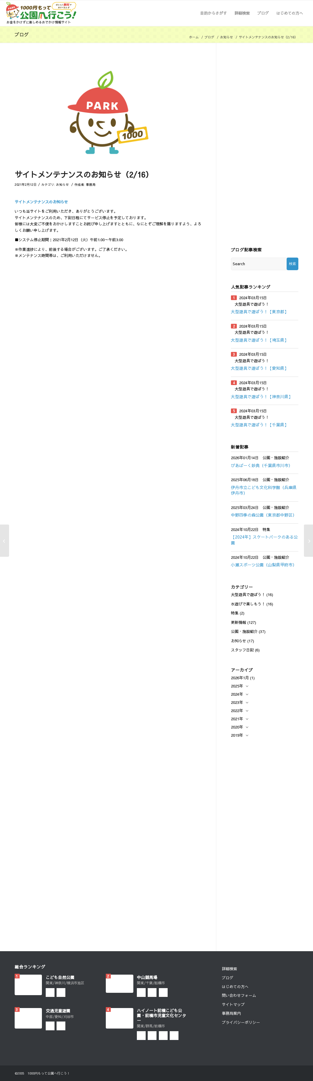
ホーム (194, 37)
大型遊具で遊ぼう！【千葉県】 (259, 425)
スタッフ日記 (242, 650)
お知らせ (226, 37)
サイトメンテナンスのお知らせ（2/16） (84, 174)
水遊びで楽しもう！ (248, 604)
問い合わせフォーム (239, 995)
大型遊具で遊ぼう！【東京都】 (259, 311)
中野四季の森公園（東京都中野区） (264, 515)
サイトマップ (233, 1004)
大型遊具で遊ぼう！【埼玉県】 (259, 340)
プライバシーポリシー (241, 1022)
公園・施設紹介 (244, 631)
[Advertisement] (264, 146)
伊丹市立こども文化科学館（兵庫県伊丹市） (264, 490)
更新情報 (238, 622)
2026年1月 (240, 677)
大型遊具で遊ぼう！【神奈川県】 (261, 396)
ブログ (22, 34)
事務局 (91, 184)
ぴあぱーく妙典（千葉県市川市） (261, 465)
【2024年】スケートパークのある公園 (264, 540)
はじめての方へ (235, 986)
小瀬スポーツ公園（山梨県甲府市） (264, 565)
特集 (235, 613)
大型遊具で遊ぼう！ (248, 594)
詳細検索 (229, 968)
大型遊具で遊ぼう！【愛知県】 (259, 368)
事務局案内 (231, 1013)
